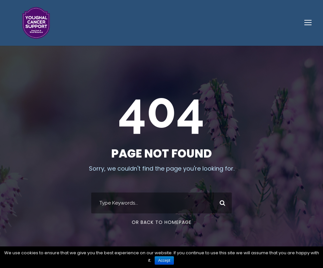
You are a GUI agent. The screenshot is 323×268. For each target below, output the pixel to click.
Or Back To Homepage (162, 222)
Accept (164, 260)
